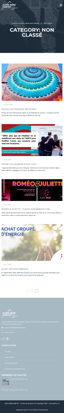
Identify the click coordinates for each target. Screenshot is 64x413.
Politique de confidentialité (15, 369)
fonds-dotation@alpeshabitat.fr (15, 328)
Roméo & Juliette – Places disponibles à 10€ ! (26, 209)
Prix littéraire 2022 (19, 379)
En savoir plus (8, 120)
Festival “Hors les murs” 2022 (15, 390)
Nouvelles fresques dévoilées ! (19, 109)
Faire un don (9, 357)
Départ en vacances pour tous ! (19, 164)
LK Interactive (43, 410)
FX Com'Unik (31, 410)
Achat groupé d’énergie (15, 269)
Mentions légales (11, 363)
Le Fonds (8, 352)
